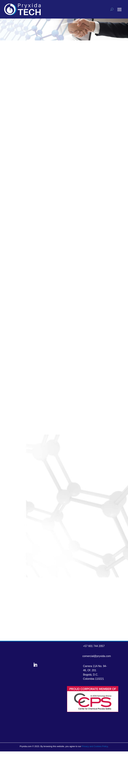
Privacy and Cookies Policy (95, 746)
